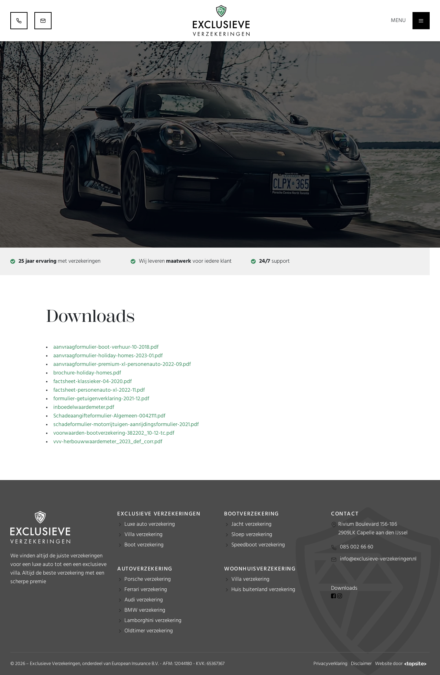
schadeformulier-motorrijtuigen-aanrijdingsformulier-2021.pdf (126, 424)
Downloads (344, 588)
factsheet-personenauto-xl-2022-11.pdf (99, 390)
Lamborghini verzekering (153, 620)
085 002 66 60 (356, 547)
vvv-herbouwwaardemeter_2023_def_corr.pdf (107, 442)
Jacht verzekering (251, 524)
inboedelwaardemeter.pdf (83, 407)
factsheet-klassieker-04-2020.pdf (92, 381)
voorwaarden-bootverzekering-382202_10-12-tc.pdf (113, 433)
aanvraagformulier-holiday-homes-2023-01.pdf (108, 356)
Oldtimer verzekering (148, 631)
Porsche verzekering (147, 579)
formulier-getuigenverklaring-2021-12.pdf (101, 399)
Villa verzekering (143, 534)
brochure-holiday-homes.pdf (87, 373)
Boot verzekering (144, 545)
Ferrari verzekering (145, 589)
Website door (400, 663)
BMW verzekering (144, 610)
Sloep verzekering (251, 534)
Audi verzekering (143, 600)
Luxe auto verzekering (149, 524)
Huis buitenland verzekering (263, 589)
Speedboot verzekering (258, 545)
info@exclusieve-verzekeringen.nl (378, 559)
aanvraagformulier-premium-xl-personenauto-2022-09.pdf (122, 364)
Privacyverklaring (331, 663)
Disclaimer (361, 663)
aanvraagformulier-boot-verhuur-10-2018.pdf (105, 347)
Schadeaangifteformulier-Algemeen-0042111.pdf (109, 416)
